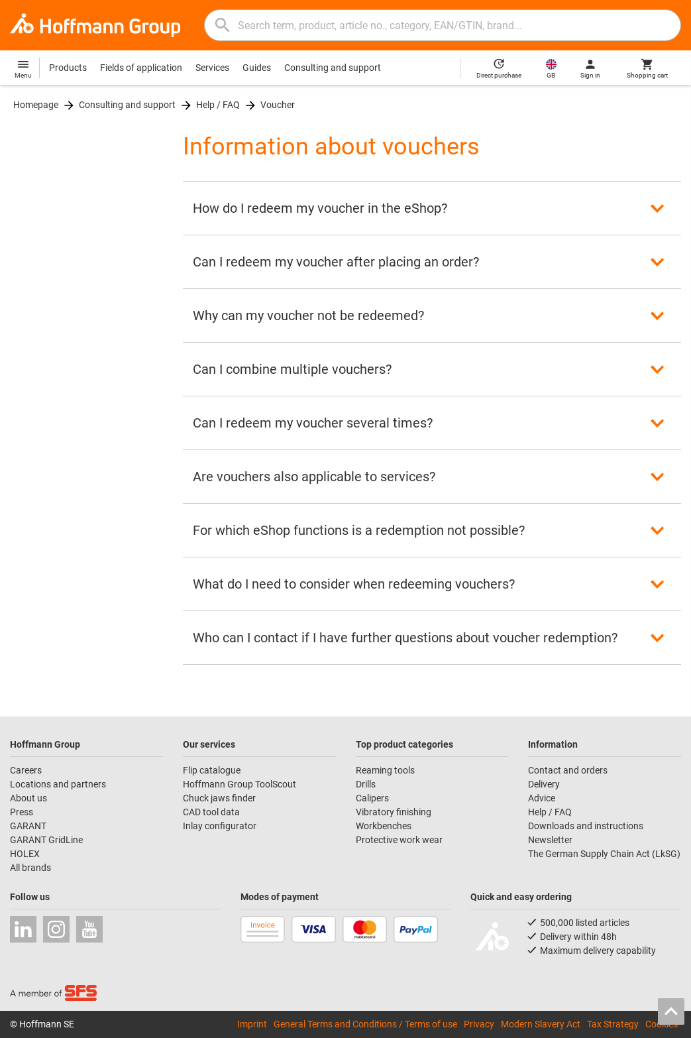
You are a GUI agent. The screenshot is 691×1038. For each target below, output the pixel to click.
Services (212, 67)
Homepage (35, 104)
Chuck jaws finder (219, 798)
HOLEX (25, 853)
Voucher (277, 104)
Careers (26, 770)
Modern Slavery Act (540, 1024)
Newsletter (550, 840)
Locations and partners (58, 784)
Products (68, 67)
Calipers (372, 798)
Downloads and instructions (585, 826)
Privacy (479, 1024)
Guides (256, 67)
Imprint (252, 1024)
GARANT (28, 826)
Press (21, 812)
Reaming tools (385, 770)
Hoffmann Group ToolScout (239, 784)
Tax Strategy (613, 1024)
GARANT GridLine (46, 840)
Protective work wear (399, 840)
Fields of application (141, 67)
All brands (30, 867)
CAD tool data (211, 812)
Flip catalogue (211, 770)
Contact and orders (568, 770)
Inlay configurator (219, 826)
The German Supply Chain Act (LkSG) (604, 853)
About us (28, 798)
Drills (366, 784)
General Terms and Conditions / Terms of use (365, 1024)
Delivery (544, 784)
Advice (541, 798)
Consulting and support (332, 67)
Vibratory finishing (393, 812)
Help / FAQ (218, 104)
